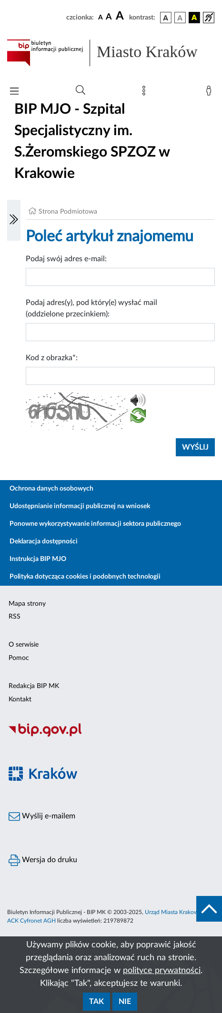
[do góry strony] (209, 909)
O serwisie (24, 644)
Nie (125, 1001)
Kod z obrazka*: (52, 358)
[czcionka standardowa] (100, 17)
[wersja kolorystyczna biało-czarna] (180, 17)
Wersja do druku (43, 860)
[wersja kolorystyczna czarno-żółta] (194, 17)
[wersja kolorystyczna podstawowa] (166, 17)
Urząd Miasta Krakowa (173, 912)
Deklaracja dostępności (44, 541)
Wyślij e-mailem (42, 816)
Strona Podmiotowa (68, 211)
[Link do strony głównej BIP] (111, 53)
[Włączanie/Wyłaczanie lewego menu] (13, 220)
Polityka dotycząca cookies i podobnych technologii (85, 576)
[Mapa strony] (146, 92)
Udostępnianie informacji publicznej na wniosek (80, 506)
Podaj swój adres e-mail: (66, 259)
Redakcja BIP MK (34, 686)
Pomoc (19, 658)
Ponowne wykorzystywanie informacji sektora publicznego (95, 524)
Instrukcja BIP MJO (38, 559)
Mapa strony (27, 603)
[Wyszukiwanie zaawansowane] (80, 90)
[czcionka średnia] (109, 17)
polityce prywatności (162, 970)
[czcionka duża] (121, 16)
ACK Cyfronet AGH (31, 921)
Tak (96, 1001)
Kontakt (20, 699)
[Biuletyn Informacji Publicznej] (111, 735)
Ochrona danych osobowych (51, 488)
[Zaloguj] (210, 92)
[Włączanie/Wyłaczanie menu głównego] (14, 92)
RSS (14, 616)
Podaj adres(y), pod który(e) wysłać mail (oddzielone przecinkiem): (91, 308)
